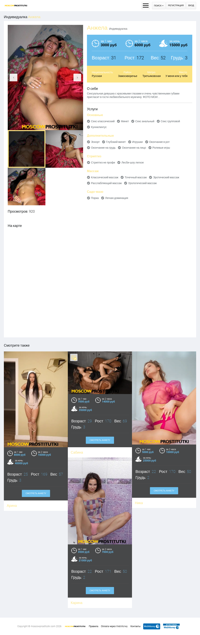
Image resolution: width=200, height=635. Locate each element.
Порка (95, 198)
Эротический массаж (166, 177)
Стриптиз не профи (103, 162)
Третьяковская (151, 75)
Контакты (135, 626)
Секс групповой (170, 121)
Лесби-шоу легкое (132, 162)
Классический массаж (104, 177)
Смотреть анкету (100, 440)
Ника (139, 503)
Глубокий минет (116, 141)
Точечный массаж (136, 177)
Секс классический (103, 121)
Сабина (77, 452)
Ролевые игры (161, 147)
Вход (191, 5)
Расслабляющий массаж (106, 183)
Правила (93, 626)
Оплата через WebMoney (114, 626)
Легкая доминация (116, 198)
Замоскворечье (127, 75)
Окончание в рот (159, 141)
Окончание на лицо (134, 147)
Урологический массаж (142, 183)
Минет (125, 121)
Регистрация (176, 5)
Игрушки (137, 141)
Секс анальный (144, 121)
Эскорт (95, 141)
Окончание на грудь (103, 147)
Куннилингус (99, 127)
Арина (12, 506)
